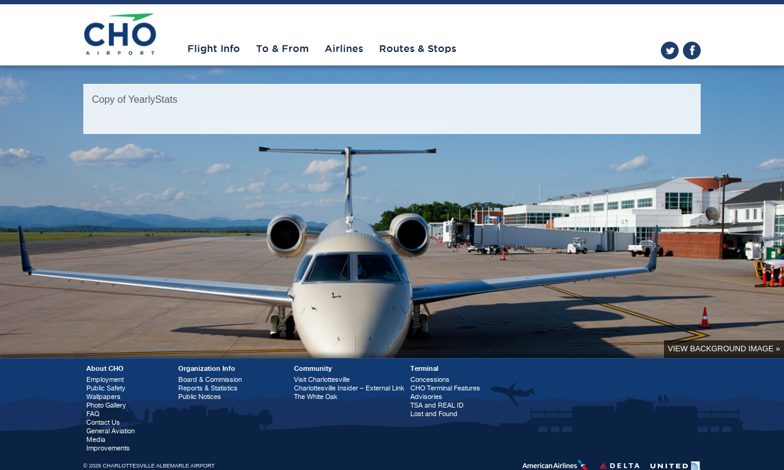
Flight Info (213, 49)
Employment (105, 379)
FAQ (92, 414)
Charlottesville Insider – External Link (349, 388)
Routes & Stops (417, 49)
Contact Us (103, 422)
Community (313, 368)
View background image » (724, 348)
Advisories (426, 397)
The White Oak (315, 397)
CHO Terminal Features (445, 388)
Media (95, 439)
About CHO (105, 368)
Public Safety (106, 388)
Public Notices (199, 397)
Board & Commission (210, 379)
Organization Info (206, 368)
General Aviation (110, 431)
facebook (692, 50)
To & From (282, 49)
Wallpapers (103, 397)
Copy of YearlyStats (135, 99)
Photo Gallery (106, 405)
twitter (670, 50)
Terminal (424, 368)
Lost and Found (434, 414)
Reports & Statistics (208, 388)
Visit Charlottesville (322, 379)
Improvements (108, 448)
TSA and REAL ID (437, 405)
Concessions (430, 379)
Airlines (344, 49)
